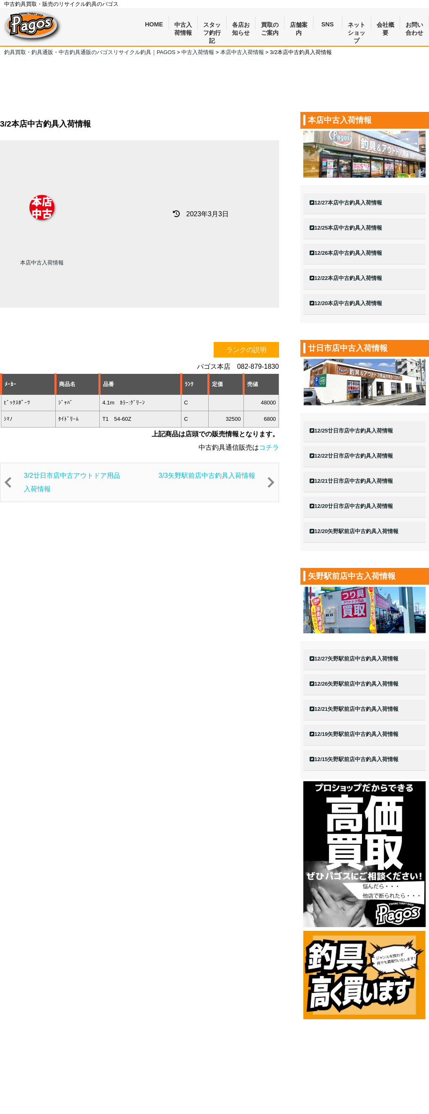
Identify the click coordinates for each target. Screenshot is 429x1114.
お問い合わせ (414, 25)
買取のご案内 (270, 25)
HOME (154, 24)
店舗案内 (299, 25)
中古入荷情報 (183, 25)
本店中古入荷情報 (42, 262)
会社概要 (385, 25)
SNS (327, 24)
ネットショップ (356, 25)
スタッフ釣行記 (212, 25)
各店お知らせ (241, 25)
